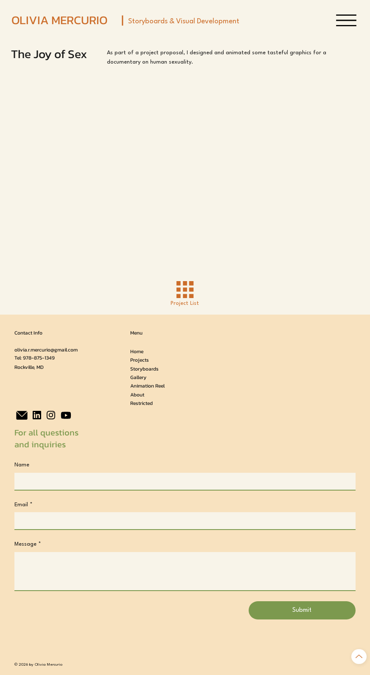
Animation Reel (147, 386)
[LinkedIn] (37, 415)
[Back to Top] (359, 656)
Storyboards (144, 369)
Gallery (138, 377)
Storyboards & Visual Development (183, 21)
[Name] (182, 481)
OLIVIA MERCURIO (59, 20)
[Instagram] (51, 415)
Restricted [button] (141, 403)
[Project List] (184, 293)
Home (136, 351)
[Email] (182, 520)
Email (23, 505)
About (137, 395)
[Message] (184, 571)
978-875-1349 (39, 358)
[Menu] (346, 20)
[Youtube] (66, 415)
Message (27, 544)
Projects (139, 360)
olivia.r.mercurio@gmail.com (46, 350)
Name (21, 465)
